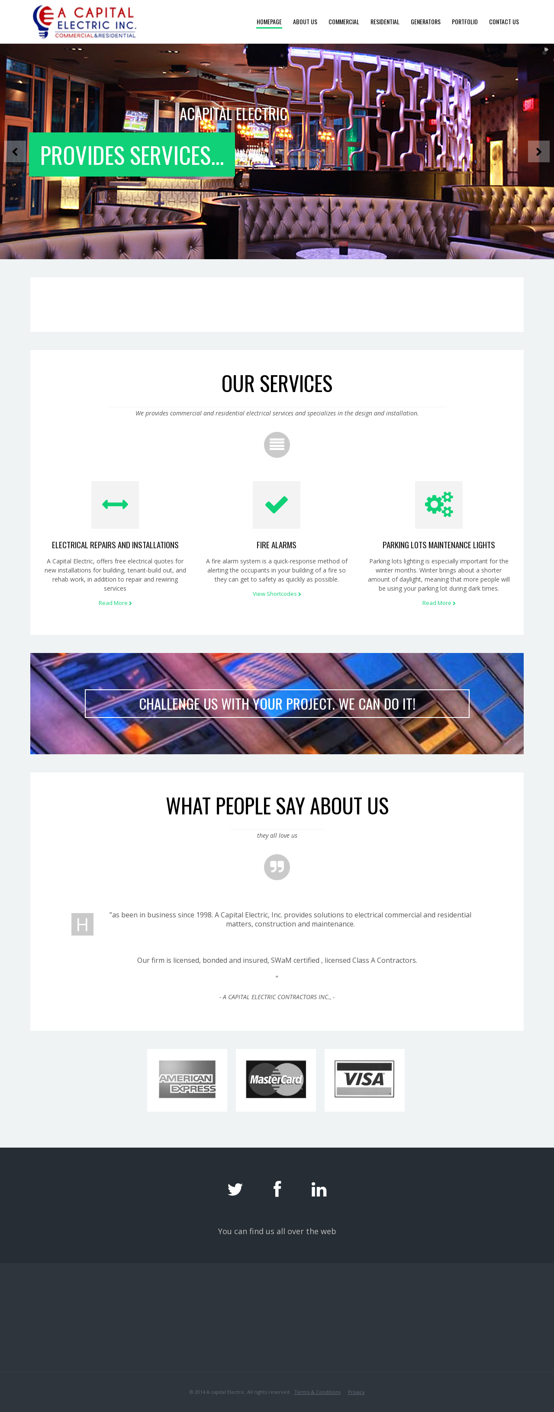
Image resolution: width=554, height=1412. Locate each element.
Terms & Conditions (317, 1392)
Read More (115, 603)
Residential (384, 21)
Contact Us (504, 21)
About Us (305, 21)
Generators (426, 21)
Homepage (269, 21)
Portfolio (465, 21)
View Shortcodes (277, 594)
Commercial (344, 21)
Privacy (356, 1392)
